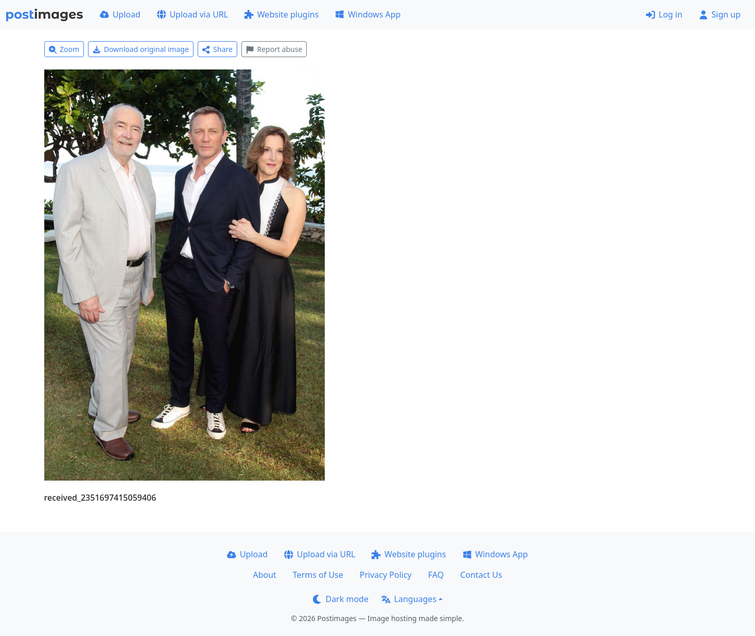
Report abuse (274, 49)
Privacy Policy (386, 574)
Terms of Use (318, 574)
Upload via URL (192, 14)
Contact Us (481, 574)
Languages (408, 599)
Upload (120, 14)
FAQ (436, 574)
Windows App (367, 14)
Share (217, 49)
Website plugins (281, 14)
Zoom (64, 49)
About (264, 574)
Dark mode (340, 599)
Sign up (720, 14)
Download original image (141, 49)
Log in (664, 14)
